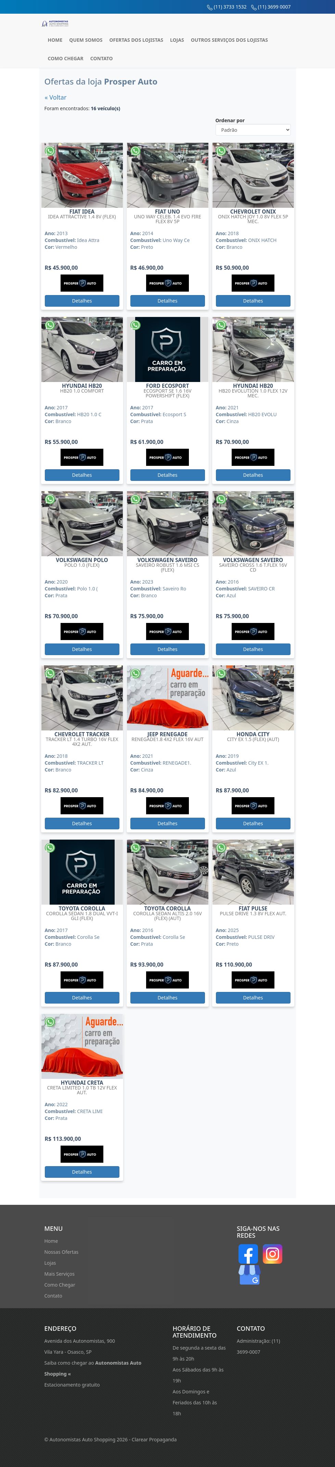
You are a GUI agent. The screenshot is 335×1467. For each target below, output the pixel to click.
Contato (101, 58)
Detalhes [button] (82, 300)
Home (55, 40)
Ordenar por (230, 120)
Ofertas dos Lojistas (136, 40)
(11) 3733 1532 (230, 6)
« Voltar (56, 97)
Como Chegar (65, 58)
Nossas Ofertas (61, 1252)
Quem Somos (85, 40)
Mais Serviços (59, 1274)
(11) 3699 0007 (274, 6)
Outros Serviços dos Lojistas (229, 40)
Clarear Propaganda (154, 1439)
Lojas (177, 40)
